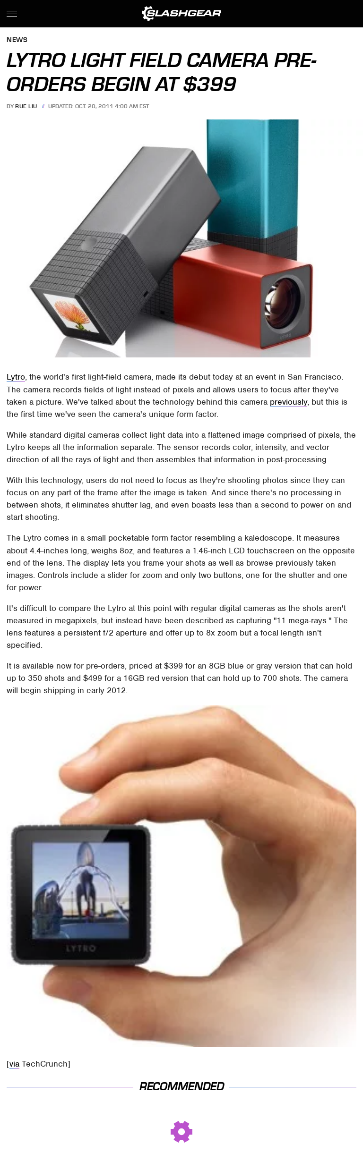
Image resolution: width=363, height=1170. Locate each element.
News (17, 40)
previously (288, 402)
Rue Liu (26, 106)
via (14, 1064)
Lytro (16, 377)
